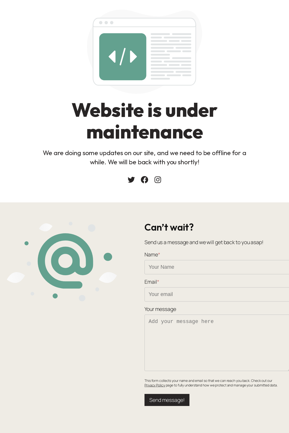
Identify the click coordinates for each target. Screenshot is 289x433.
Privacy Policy (154, 385)
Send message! (167, 399)
